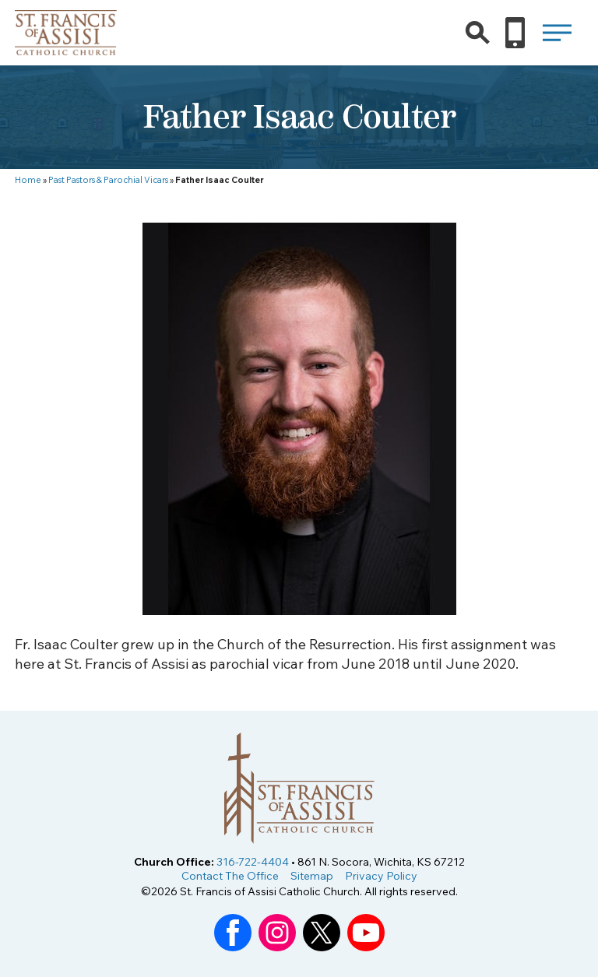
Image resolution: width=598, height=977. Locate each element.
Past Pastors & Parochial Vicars (108, 179)
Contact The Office (230, 876)
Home (28, 179)
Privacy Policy (381, 876)
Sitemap (311, 876)
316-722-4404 (252, 862)
